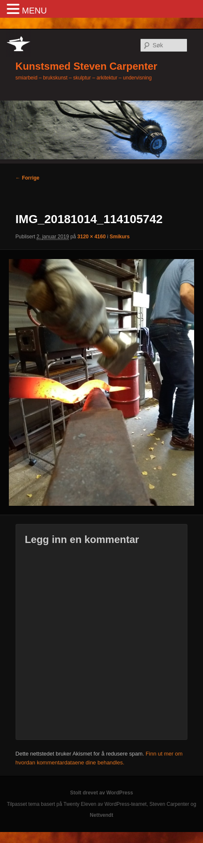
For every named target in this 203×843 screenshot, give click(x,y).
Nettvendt (101, 815)
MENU (34, 10)
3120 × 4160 (91, 237)
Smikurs (120, 237)
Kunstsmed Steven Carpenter (86, 66)
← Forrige (28, 178)
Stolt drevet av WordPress (101, 793)
